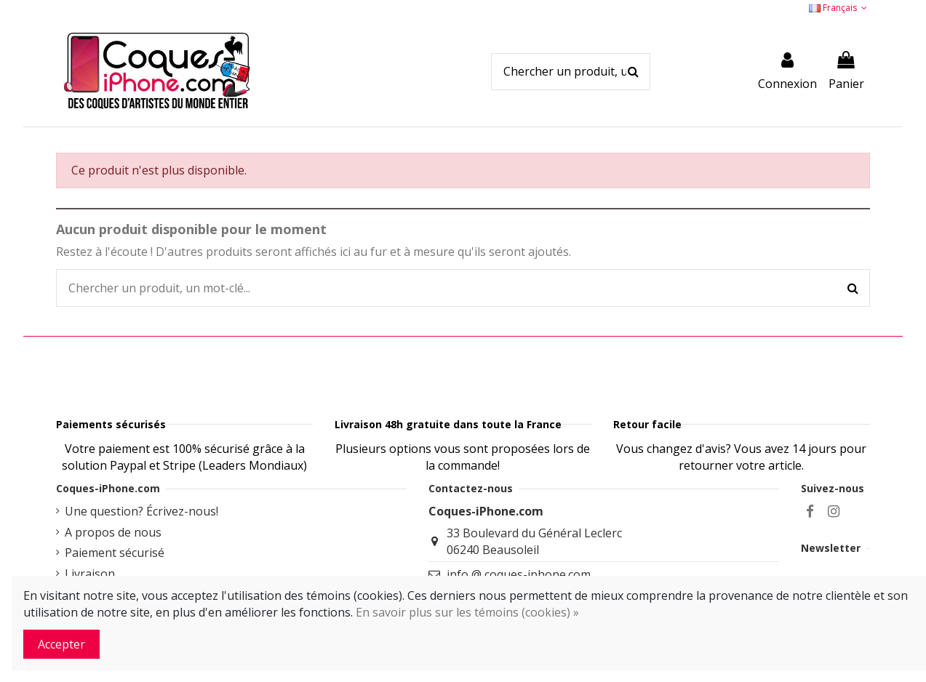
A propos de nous (113, 569)
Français (839, 7)
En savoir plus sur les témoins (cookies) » (467, 612)
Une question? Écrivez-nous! (141, 547)
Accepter (61, 644)
